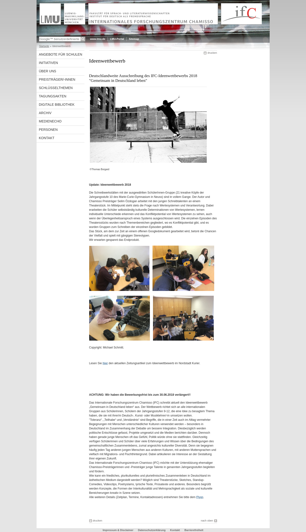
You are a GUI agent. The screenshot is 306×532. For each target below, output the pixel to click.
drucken (212, 52)
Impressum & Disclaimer (118, 530)
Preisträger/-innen (57, 79)
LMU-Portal (117, 38)
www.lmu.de (97, 38)
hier (105, 363)
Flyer (199, 497)
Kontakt (47, 138)
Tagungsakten (52, 96)
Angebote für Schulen (60, 54)
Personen (48, 130)
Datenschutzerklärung (152, 530)
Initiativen (48, 63)
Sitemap (134, 38)
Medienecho (50, 121)
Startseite (44, 46)
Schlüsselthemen (56, 88)
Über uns (47, 71)
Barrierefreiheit (194, 530)
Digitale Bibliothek (57, 104)
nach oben (207, 520)
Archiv (45, 113)
